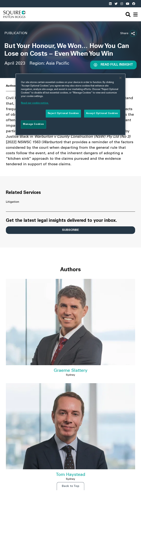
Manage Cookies (33, 124)
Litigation (12, 201)
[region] (70, 104)
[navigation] (135, 14)
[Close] (120, 78)
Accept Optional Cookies (102, 113)
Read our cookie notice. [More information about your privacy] (35, 103)
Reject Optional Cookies (63, 113)
